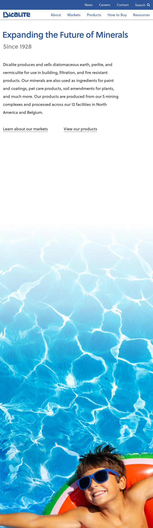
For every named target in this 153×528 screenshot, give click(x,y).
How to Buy (117, 14)
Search (140, 5)
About (56, 14)
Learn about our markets (25, 129)
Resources (141, 14)
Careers (104, 4)
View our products (80, 129)
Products (94, 14)
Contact (123, 4)
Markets (73, 14)
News (89, 4)
